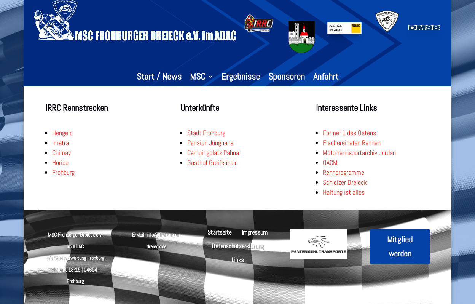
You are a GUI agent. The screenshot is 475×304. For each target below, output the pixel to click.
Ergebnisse (241, 78)
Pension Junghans (210, 142)
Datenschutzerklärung (237, 245)
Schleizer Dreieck (345, 182)
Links (237, 259)
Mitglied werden (400, 246)
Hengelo (62, 132)
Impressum (255, 231)
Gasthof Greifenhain (212, 162)
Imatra (60, 142)
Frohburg (63, 172)
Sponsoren (286, 78)
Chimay (61, 152)
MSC (198, 78)
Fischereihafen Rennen (352, 142)
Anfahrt (325, 78)
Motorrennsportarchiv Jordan (359, 152)
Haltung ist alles (344, 192)
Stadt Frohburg (206, 132)
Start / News (159, 78)
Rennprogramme (343, 172)
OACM (330, 162)
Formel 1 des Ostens (349, 132)
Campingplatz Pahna (213, 152)
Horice (60, 162)
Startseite (219, 231)
